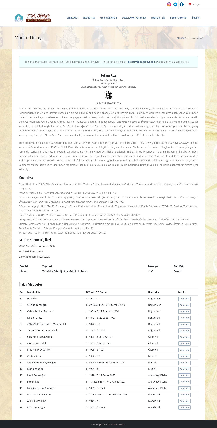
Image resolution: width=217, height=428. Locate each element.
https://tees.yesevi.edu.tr (143, 61)
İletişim (196, 17)
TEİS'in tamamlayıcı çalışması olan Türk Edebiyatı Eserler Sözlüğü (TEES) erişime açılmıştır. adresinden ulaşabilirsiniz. (107, 61)
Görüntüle (184, 298)
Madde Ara (89, 17)
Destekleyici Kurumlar (134, 17)
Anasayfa (72, 17)
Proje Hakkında (108, 17)
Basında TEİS (158, 17)
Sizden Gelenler (178, 17)
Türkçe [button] (194, 4)
